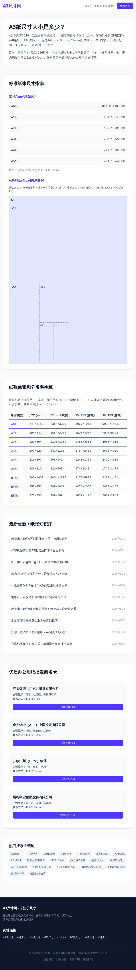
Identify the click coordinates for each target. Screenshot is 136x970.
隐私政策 (61, 959)
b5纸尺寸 (75, 937)
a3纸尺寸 (35, 937)
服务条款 (48, 959)
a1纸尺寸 (62, 937)
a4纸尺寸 (21, 937)
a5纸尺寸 (8, 937)
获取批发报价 (68, 707)
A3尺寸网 (12, 6)
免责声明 (75, 959)
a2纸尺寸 (48, 937)
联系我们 (88, 959)
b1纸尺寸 (102, 937)
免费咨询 (125, 5)
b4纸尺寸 (89, 937)
